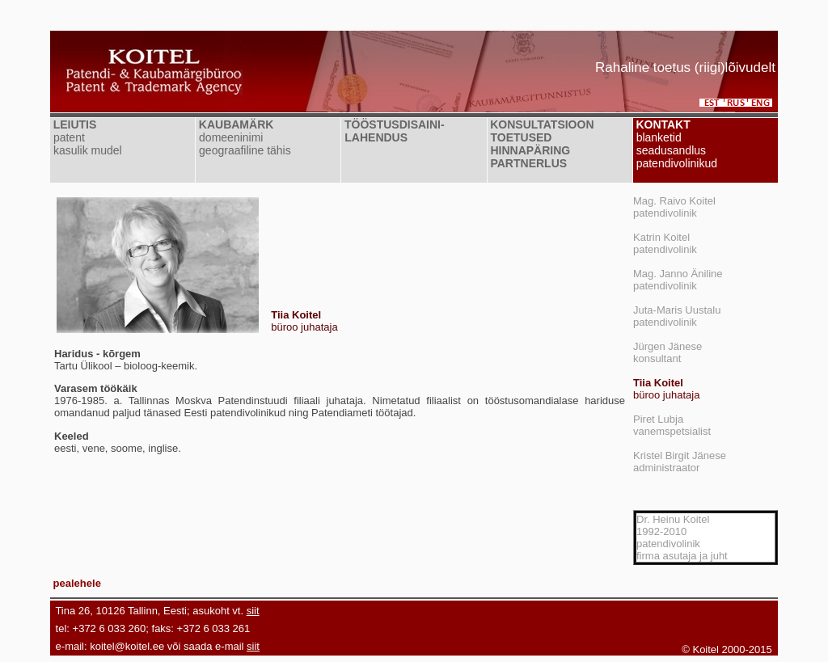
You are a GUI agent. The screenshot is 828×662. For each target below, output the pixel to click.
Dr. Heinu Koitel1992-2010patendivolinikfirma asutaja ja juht (682, 537)
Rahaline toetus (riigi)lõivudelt (685, 67)
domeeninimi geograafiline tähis (243, 144)
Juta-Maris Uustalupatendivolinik (676, 316)
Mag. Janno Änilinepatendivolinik (678, 280)
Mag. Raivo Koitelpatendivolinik (674, 207)
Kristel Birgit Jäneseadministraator (679, 461)
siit (253, 611)
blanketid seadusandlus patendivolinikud (675, 150)
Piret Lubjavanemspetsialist (672, 425)
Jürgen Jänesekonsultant (667, 352)
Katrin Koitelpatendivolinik (665, 243)
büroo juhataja (666, 389)
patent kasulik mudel (86, 144)
